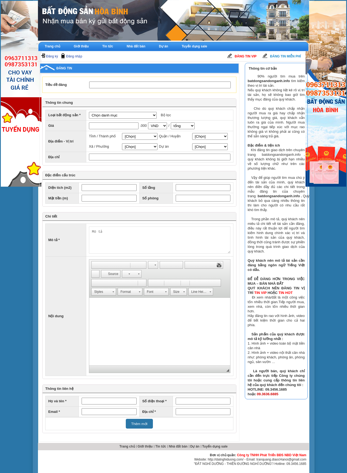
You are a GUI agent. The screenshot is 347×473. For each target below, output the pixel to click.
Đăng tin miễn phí (285, 56)
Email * (54, 412)
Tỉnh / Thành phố (102, 136)
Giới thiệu (81, 46)
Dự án (163, 46)
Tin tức (107, 46)
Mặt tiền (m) (58, 198)
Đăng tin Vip (246, 56)
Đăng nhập (74, 56)
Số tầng (148, 188)
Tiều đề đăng (56, 85)
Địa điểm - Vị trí (60, 141)
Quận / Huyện (170, 136)
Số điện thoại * (154, 401)
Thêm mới (139, 424)
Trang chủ (52, 46)
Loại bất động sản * (64, 115)
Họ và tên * (57, 401)
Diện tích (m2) (60, 188)
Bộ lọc (166, 115)
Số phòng (150, 198)
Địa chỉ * (149, 412)
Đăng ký (52, 56)
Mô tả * (54, 240)
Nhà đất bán (136, 46)
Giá (51, 126)
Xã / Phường (99, 146)
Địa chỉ (53, 157)
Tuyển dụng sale (194, 46)
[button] (95, 264)
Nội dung (55, 316)
